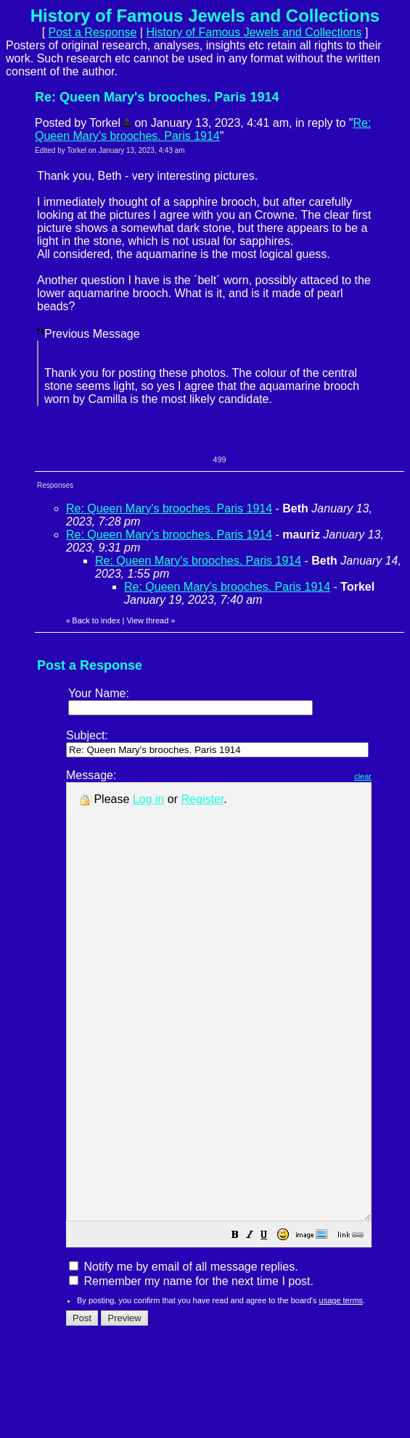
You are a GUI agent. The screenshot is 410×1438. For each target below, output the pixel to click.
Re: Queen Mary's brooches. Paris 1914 (203, 129)
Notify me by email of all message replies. (183, 1353)
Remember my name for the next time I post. (191, 1368)
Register (202, 799)
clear (399, 776)
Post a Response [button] (93, 32)
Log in (149, 799)
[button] (271, 1323)
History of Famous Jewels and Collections (253, 32)
